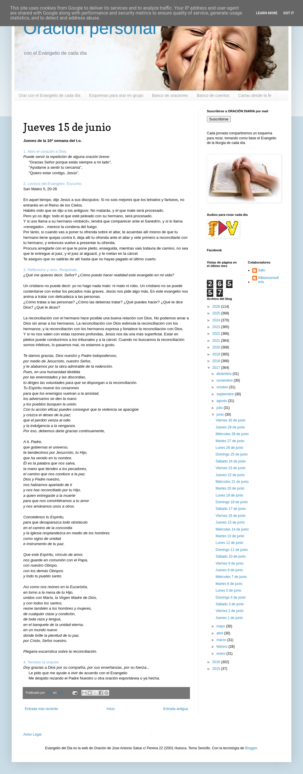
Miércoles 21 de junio (232, 482)
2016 (216, 662)
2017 (216, 368)
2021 (216, 341)
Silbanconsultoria (268, 280)
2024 (216, 320)
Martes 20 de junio (230, 488)
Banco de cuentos (213, 95)
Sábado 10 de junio (231, 556)
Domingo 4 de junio (231, 597)
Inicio (111, 709)
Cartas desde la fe (255, 95)
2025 (216, 313)
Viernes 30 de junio (231, 420)
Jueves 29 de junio (230, 427)
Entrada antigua (175, 709)
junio (220, 414)
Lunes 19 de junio (229, 495)
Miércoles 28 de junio (232, 434)
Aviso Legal (32, 734)
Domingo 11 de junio (232, 550)
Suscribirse (218, 119)
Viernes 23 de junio (231, 468)
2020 (216, 347)
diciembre (224, 374)
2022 (216, 334)
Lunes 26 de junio (229, 448)
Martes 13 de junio (230, 536)
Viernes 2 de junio (230, 611)
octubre (222, 387)
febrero (222, 647)
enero (221, 654)
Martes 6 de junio (229, 584)
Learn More (267, 13)
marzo (221, 640)
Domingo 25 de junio (232, 454)
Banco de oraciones (170, 95)
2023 (216, 327)
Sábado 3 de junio (230, 604)
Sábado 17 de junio (231, 509)
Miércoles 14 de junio (232, 529)
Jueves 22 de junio (230, 475)
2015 (216, 669)
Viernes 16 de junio (231, 516)
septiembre (225, 394)
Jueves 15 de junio (230, 522)
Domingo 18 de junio (232, 502)
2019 (216, 354)
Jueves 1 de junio (229, 618)
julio (220, 408)
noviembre (225, 380)
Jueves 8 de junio (229, 570)
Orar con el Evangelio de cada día (49, 95)
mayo (221, 626)
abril (220, 633)
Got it (288, 13)
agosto (222, 401)
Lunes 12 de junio (229, 543)
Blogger (251, 748)
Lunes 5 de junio (228, 590)
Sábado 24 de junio (231, 461)
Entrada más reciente (41, 709)
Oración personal (89, 28)
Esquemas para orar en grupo (116, 95)
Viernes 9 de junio (230, 563)
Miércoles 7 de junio (231, 577)
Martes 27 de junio (230, 441)
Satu (261, 270)
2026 (216, 307)
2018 (216, 361)
